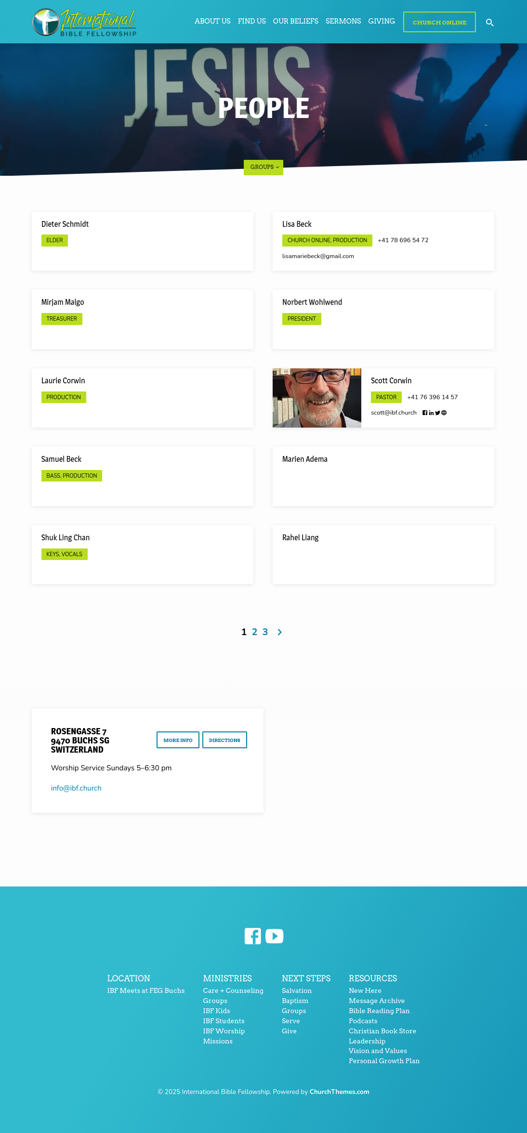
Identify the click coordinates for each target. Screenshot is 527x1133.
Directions (223, 741)
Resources (373, 978)
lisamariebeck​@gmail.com (318, 256)
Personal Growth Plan (384, 1061)
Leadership (367, 1041)
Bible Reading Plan (379, 1011)
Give (289, 1031)
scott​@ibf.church (394, 412)
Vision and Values (378, 1051)
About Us (212, 21)
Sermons (343, 21)
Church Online (439, 22)
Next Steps (306, 978)
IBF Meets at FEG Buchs (145, 990)
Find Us (252, 21)
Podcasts (363, 1021)
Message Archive (377, 1000)
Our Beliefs (295, 21)
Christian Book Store (383, 1031)
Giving (382, 21)
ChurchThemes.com (339, 1091)
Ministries (227, 978)
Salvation (297, 990)
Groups (265, 167)
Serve (291, 1021)
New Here (365, 990)
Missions (218, 1041)
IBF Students (223, 1021)
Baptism (295, 1000)
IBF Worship (224, 1031)
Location (128, 978)
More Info (174, 741)
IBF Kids (216, 1011)
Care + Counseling (233, 990)
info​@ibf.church (76, 788)
